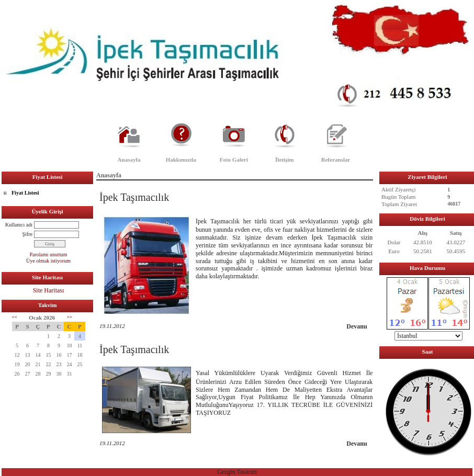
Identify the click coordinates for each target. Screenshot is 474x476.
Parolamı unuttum (48, 254)
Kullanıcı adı (18, 225)
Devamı (356, 326)
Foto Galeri (234, 159)
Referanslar (336, 159)
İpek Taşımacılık (134, 197)
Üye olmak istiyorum (48, 261)
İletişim (284, 159)
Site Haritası (48, 290)
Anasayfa (129, 159)
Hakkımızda (181, 159)
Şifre (27, 234)
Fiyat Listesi (25, 193)
